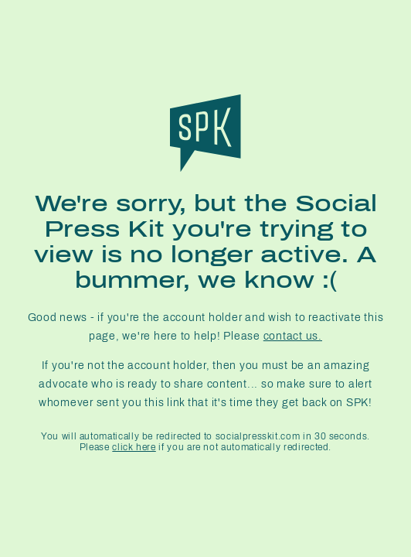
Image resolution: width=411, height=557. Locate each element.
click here (133, 447)
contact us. (292, 336)
